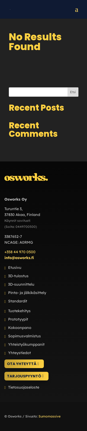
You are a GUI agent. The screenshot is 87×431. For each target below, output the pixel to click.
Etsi (73, 92)
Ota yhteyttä (21, 363)
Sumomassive (50, 416)
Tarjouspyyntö (24, 376)
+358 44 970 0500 (19, 252)
